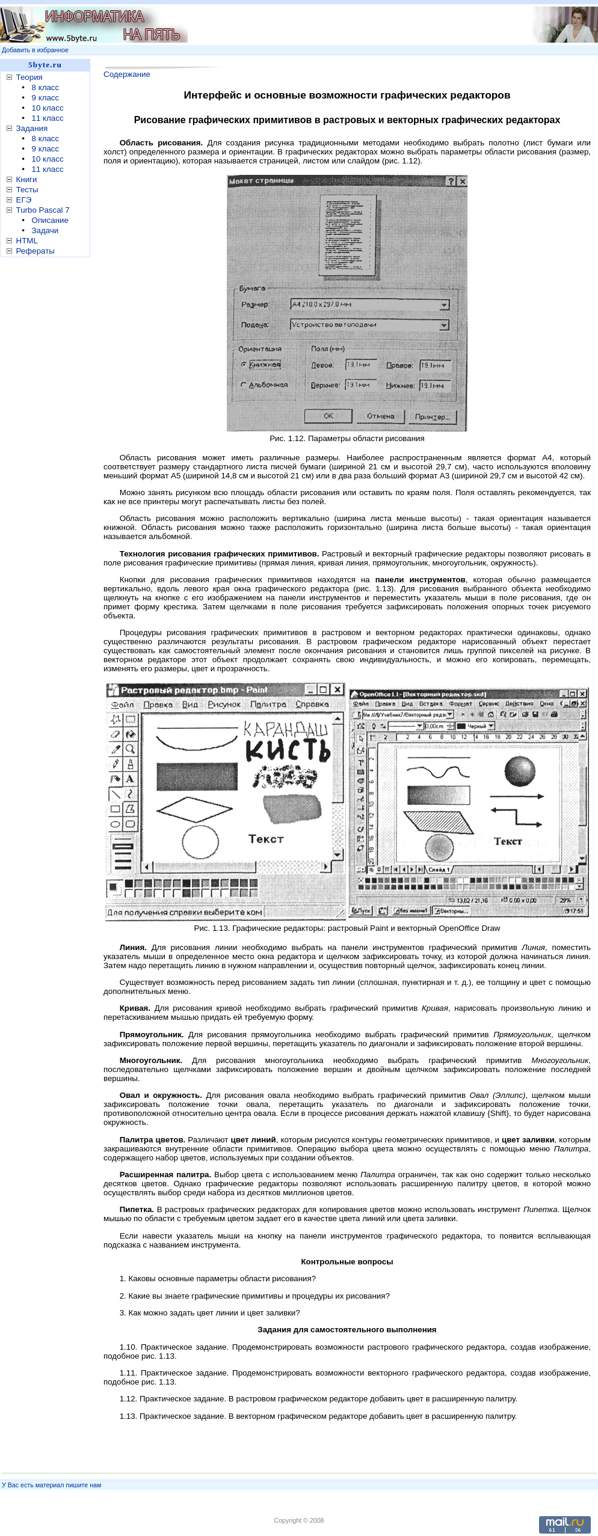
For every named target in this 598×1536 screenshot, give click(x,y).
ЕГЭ (24, 199)
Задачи (45, 230)
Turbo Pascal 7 (43, 210)
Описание (50, 220)
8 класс (46, 87)
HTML (27, 240)
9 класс (46, 97)
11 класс (48, 118)
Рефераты (35, 250)
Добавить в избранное (35, 49)
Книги (26, 179)
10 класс (48, 107)
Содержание (126, 74)
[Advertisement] (48, 450)
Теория (29, 77)
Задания (32, 128)
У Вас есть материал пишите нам (51, 1485)
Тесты (27, 189)
